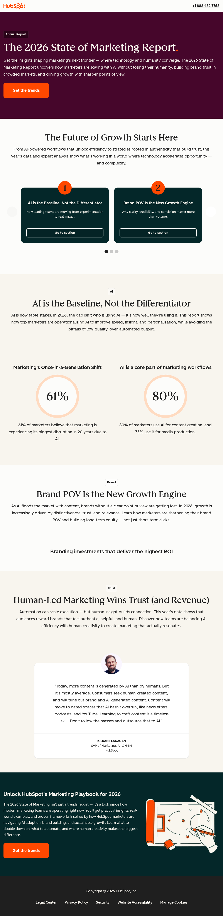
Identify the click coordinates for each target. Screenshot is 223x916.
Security (103, 902)
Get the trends (31, 90)
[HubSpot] (14, 6)
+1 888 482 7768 (206, 6)
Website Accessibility (135, 902)
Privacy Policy (76, 902)
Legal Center (46, 902)
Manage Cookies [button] (174, 902)
